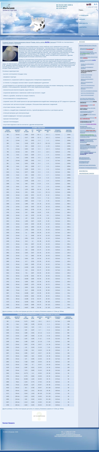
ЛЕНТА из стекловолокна (88, 85)
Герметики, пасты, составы (87, 108)
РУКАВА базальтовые (86, 74)
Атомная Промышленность (88, 167)
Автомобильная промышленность (85, 158)
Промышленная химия (88, 102)
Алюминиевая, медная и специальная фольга (87, 112)
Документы (83, 23)
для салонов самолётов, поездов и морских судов (88, 136)
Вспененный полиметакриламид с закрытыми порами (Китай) (87, 127)
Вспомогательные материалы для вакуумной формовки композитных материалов (88, 141)
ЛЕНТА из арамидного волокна (87, 83)
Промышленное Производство (84, 162)
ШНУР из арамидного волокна (89, 90)
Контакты (82, 27)
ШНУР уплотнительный (87, 95)
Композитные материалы (88, 118)
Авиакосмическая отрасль (88, 45)
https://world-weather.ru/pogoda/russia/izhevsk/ (68, 436)
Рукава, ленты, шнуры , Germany (88, 61)
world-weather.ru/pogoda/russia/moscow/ (68, 434)
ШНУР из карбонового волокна (87, 88)
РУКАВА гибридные (86, 76)
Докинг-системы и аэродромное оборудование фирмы (88, 152)
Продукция (88, 124)
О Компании (83, 15)
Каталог (82, 19)
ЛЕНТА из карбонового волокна (87, 79)
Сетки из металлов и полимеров (88, 115)
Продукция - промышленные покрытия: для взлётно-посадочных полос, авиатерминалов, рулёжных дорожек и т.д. (88, 146)
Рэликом (5, 42)
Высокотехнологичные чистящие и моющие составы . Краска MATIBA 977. (88, 53)
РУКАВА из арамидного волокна (87, 68)
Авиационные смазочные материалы (87, 49)
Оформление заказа (86, 173)
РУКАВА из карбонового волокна (87, 64)
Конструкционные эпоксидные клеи (88, 57)
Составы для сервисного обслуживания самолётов (87, 99)
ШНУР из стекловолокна (87, 93)
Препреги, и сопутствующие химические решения (88, 131)
